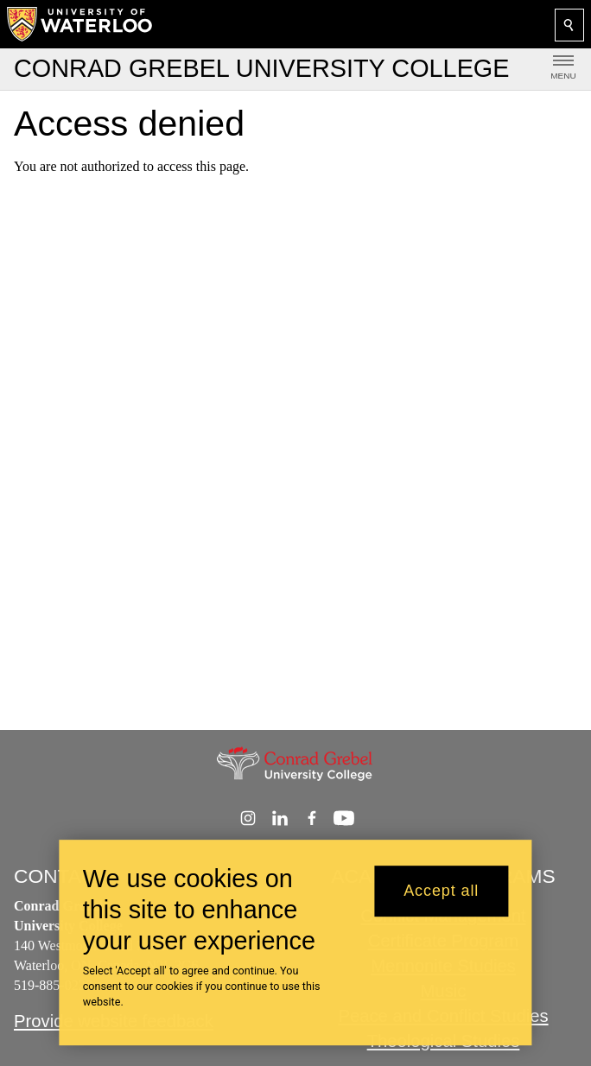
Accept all (441, 899)
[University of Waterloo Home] (80, 24)
